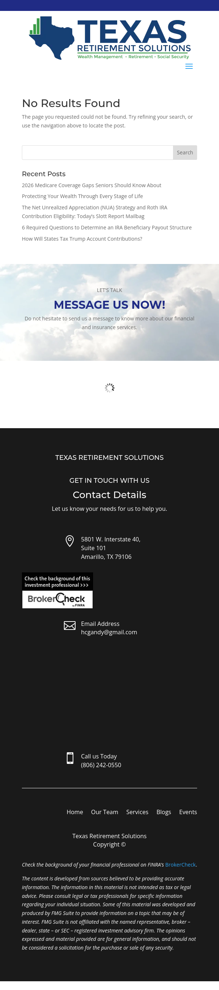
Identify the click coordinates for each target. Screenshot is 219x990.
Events (188, 812)
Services (137, 812)
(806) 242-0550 (101, 765)
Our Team (104, 812)
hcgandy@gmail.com (109, 632)
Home (74, 812)
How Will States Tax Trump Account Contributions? (82, 238)
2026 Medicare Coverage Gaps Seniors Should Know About (91, 185)
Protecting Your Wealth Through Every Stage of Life (82, 196)
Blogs (164, 812)
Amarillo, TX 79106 (106, 557)
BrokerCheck (180, 864)
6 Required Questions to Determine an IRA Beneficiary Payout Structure (107, 227)
